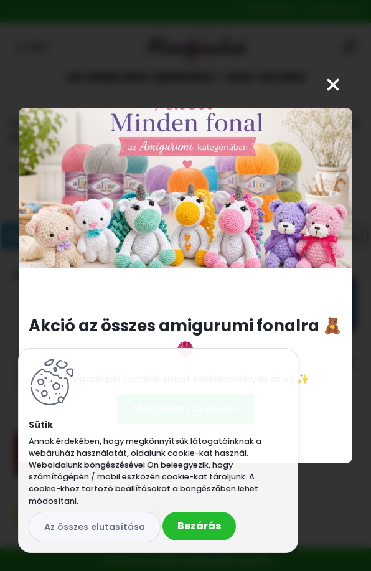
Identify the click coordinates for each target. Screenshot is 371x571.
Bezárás (199, 526)
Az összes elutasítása (94, 527)
